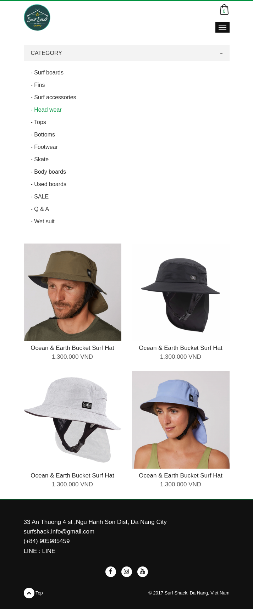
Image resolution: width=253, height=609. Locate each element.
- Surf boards (47, 72)
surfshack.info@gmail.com (59, 531)
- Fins (38, 85)
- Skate (40, 159)
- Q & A (40, 209)
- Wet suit (43, 221)
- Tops (38, 122)
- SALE (40, 197)
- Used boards (49, 184)
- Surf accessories (53, 97)
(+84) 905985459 (47, 541)
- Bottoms (43, 135)
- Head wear (46, 110)
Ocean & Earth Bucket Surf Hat (72, 348)
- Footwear (44, 147)
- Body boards (48, 172)
